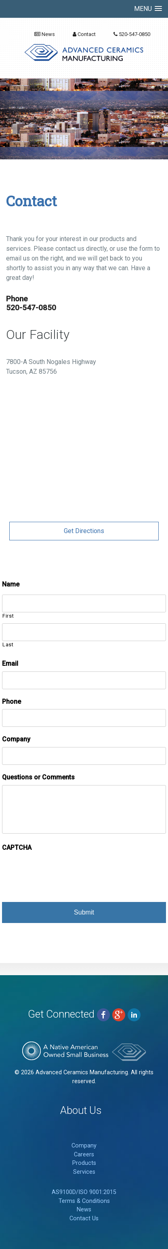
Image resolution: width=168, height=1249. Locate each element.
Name (10, 584)
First (8, 616)
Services (84, 1172)
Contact (84, 34)
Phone (11, 701)
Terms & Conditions (84, 1201)
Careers (84, 1154)
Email (10, 663)
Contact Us (84, 1218)
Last (8, 644)
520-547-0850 (131, 34)
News (44, 34)
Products (84, 1163)
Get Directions (84, 531)
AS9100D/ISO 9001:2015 (84, 1192)
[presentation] (63, 871)
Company (16, 739)
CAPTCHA (17, 847)
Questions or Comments (38, 777)
